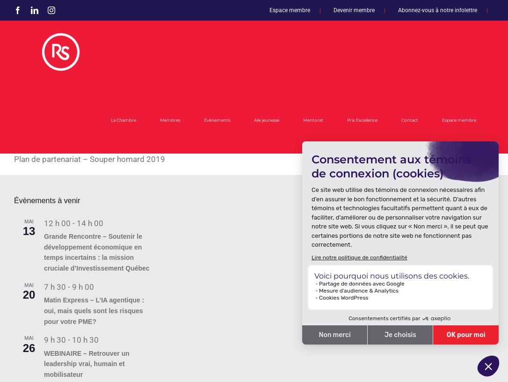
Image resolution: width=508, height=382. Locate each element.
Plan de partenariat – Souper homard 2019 (89, 159)
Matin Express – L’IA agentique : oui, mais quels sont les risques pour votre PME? (94, 310)
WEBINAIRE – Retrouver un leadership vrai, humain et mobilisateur (87, 364)
